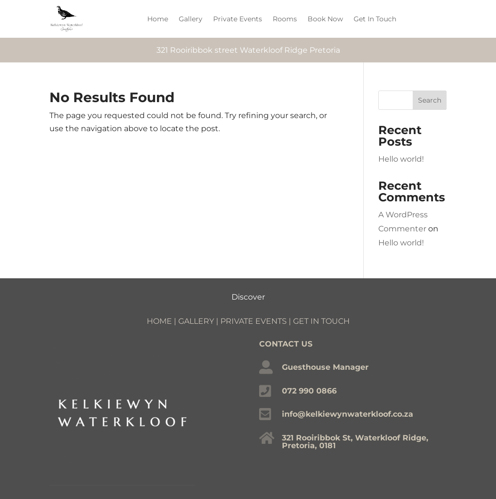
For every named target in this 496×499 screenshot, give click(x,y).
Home (157, 19)
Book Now (325, 19)
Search (429, 100)
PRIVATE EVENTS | (256, 321)
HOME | (162, 321)
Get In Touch (375, 19)
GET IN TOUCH (321, 321)
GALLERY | (199, 321)
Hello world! (401, 159)
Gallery (190, 19)
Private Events (237, 19)
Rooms (285, 19)
